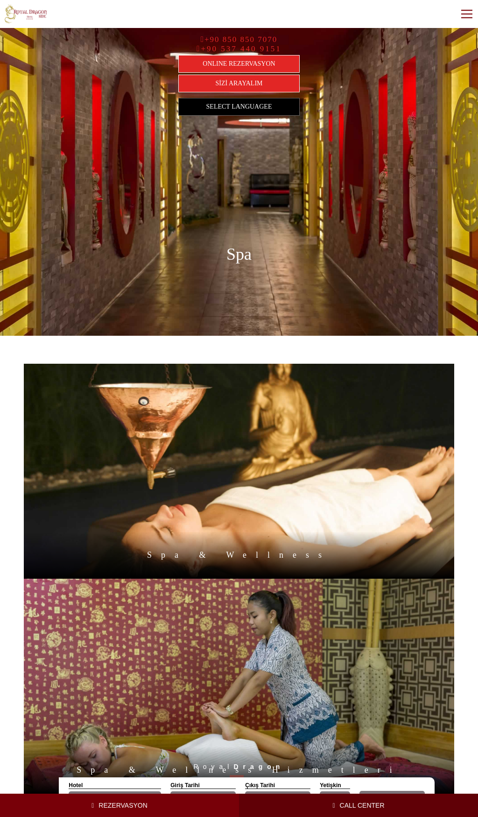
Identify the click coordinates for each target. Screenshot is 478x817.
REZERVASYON (119, 805)
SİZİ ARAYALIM (239, 83)
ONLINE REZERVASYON (239, 63)
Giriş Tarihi (184, 785)
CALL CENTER (358, 805)
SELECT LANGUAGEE (239, 106)
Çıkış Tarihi (260, 785)
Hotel (76, 785)
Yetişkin (330, 785)
